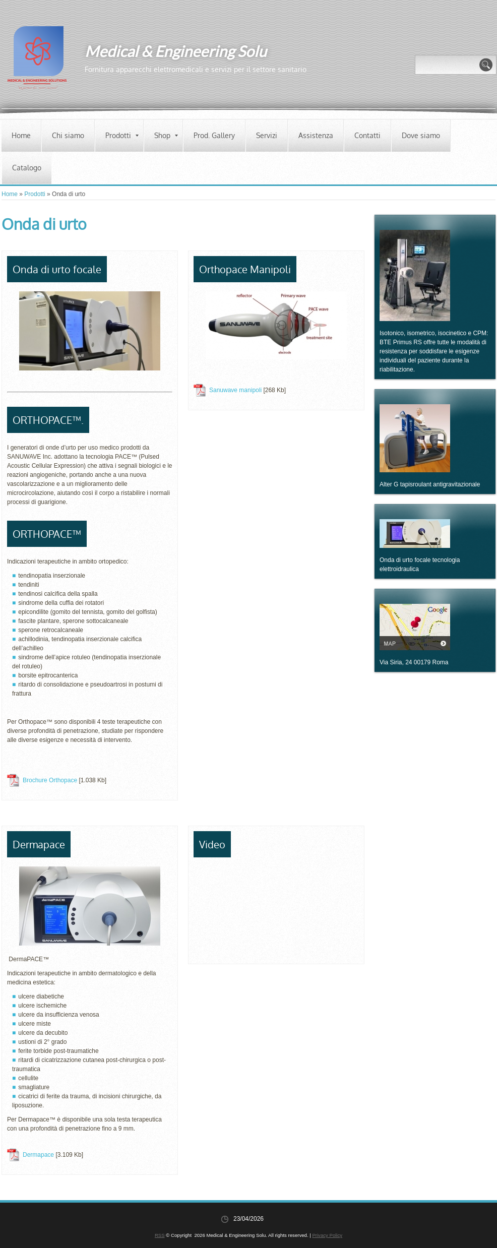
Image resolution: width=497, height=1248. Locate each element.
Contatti (367, 135)
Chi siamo (68, 135)
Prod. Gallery (214, 135)
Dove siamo (421, 135)
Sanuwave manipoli (235, 390)
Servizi (266, 135)
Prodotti (122, 135)
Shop (166, 135)
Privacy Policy (327, 1235)
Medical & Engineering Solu (176, 51)
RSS (160, 1235)
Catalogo (26, 167)
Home (21, 135)
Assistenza (315, 135)
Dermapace (38, 1154)
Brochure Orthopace (50, 780)
